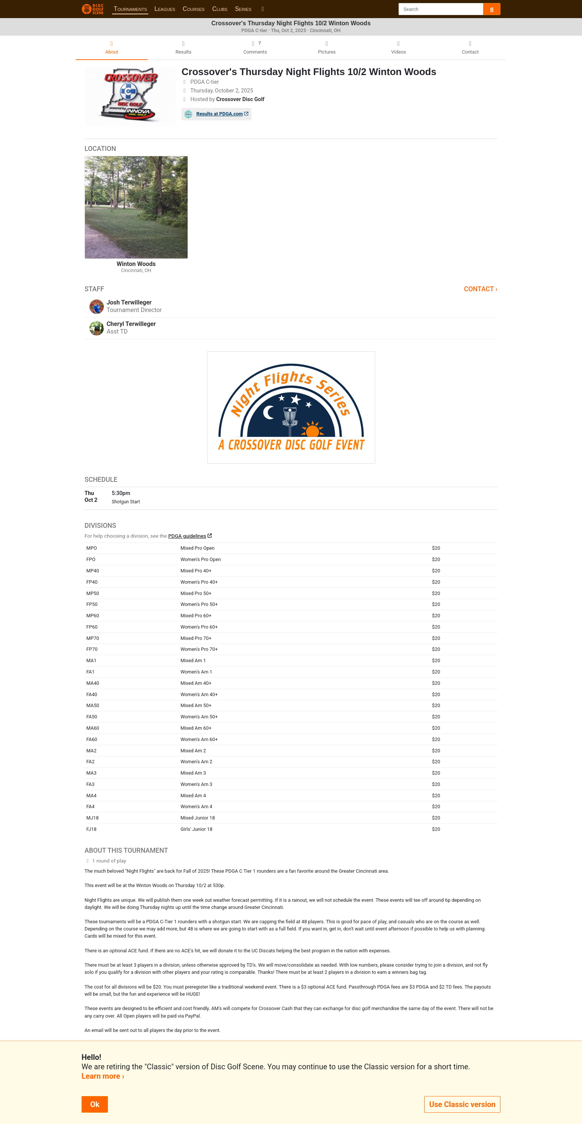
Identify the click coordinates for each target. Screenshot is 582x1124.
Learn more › (103, 1076)
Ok (94, 1104)
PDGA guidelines (187, 536)
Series (243, 9)
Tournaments (130, 9)
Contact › (480, 289)
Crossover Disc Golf (240, 99)
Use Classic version (462, 1104)
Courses (194, 9)
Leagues (164, 9)
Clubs (219, 9)
